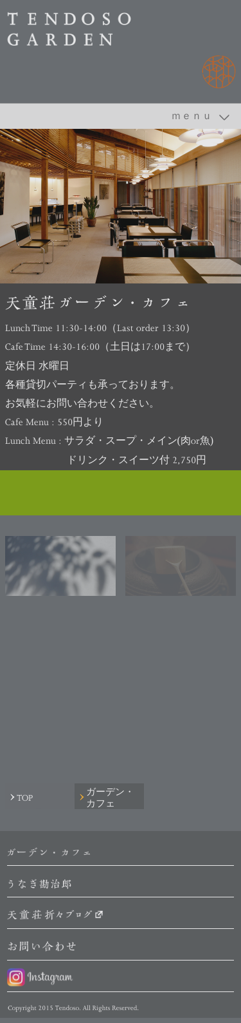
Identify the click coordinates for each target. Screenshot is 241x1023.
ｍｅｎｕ (191, 115)
